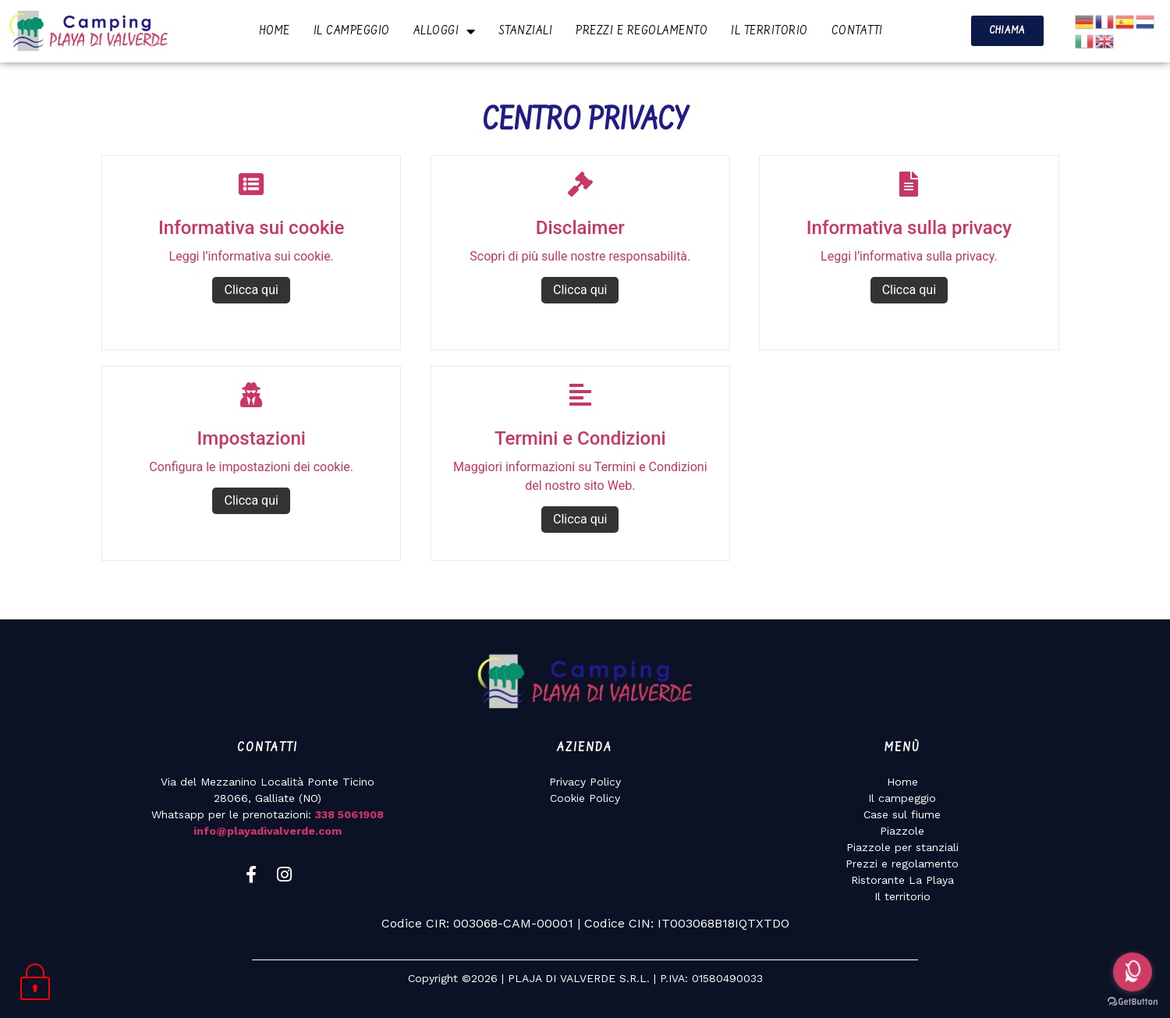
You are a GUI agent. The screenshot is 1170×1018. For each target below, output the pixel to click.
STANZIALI (526, 31)
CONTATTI (857, 31)
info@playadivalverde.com (267, 831)
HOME (274, 31)
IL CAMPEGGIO (352, 31)
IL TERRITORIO (769, 31)
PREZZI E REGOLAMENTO (641, 31)
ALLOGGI (444, 31)
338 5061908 (349, 814)
